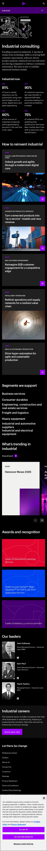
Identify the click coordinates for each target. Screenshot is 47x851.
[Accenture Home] (24, 4)
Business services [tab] (13, 393)
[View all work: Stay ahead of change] (9, 456)
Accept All (23, 829)
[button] (12, 732)
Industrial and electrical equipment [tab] (17, 432)
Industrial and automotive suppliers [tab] (19, 425)
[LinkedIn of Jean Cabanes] (18, 658)
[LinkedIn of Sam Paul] (18, 678)
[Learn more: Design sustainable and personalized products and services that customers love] (23, 228)
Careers (5, 757)
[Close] (44, 798)
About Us (6, 762)
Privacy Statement (9, 780)
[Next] (42, 520)
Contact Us (6, 766)
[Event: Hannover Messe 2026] (21, 488)
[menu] (3, 4)
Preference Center (9, 752)
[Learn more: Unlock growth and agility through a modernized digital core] (23, 175)
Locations (6, 771)
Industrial (6, 10)
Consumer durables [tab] (15, 399)
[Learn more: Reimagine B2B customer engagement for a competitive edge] (23, 270)
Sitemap (5, 776)
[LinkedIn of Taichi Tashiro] (18, 698)
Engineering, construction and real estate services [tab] (22, 406)
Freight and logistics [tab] (15, 412)
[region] (23, 823)
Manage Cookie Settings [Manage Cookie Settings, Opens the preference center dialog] (23, 844)
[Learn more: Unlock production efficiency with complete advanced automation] (23, 359)
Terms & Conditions (10, 785)
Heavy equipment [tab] (13, 418)
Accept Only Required (23, 837)
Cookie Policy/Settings (11, 790)
